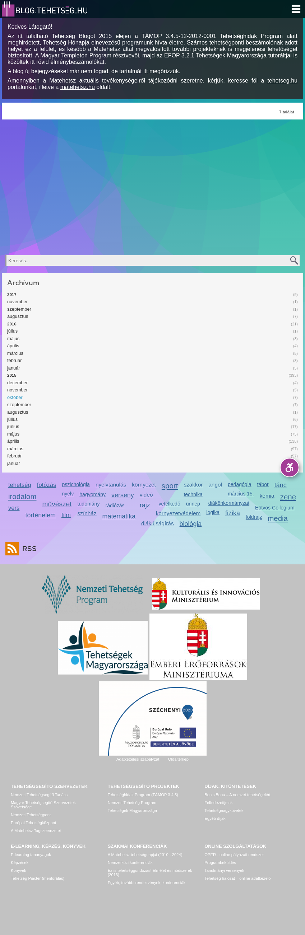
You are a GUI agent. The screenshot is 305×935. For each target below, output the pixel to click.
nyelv (68, 494)
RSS (28, 548)
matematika (119, 516)
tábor (263, 484)
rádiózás (114, 505)
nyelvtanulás (111, 484)
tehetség (19, 484)
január (13, 368)
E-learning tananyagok (31, 854)
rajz (145, 505)
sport (170, 485)
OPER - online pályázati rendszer (234, 854)
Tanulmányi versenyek (224, 870)
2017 (12, 294)
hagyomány (92, 494)
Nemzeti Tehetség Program (132, 802)
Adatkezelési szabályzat (137, 759)
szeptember (19, 309)
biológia (191, 523)
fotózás (46, 484)
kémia (267, 496)
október (15, 397)
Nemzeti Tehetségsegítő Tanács (39, 795)
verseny (122, 495)
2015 (12, 375)
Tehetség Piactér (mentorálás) (37, 878)
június (13, 426)
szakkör (193, 484)
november (17, 301)
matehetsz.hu (77, 87)
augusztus (17, 316)
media (278, 518)
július (12, 331)
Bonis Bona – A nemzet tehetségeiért (237, 795)
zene (288, 497)
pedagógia (239, 484)
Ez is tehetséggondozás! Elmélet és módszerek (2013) (150, 872)
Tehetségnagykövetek (223, 810)
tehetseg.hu (282, 80)
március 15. (241, 494)
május (13, 338)
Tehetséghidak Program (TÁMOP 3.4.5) (143, 795)
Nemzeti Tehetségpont (31, 815)
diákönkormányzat (228, 503)
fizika (232, 513)
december (17, 382)
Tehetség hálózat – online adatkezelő (237, 878)
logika (212, 512)
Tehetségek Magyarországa (132, 810)
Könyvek (18, 870)
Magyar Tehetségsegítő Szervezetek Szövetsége (43, 804)
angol (215, 484)
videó (146, 495)
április (13, 345)
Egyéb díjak (214, 818)
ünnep (193, 504)
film (66, 515)
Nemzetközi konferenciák (130, 862)
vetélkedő (169, 504)
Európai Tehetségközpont (33, 823)
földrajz (254, 517)
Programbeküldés (220, 862)
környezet (144, 484)
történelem (40, 515)
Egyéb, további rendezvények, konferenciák (146, 882)
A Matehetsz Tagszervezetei (36, 830)
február (14, 360)
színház (87, 513)
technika (193, 494)
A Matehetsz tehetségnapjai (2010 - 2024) (145, 854)
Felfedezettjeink (218, 802)
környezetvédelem (178, 513)
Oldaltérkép (178, 759)
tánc (280, 485)
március (15, 353)
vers (13, 507)
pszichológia (75, 484)
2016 (12, 324)
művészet (57, 504)
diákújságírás (157, 523)
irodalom (22, 496)
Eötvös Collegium (275, 508)
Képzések (19, 862)
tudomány (89, 504)
